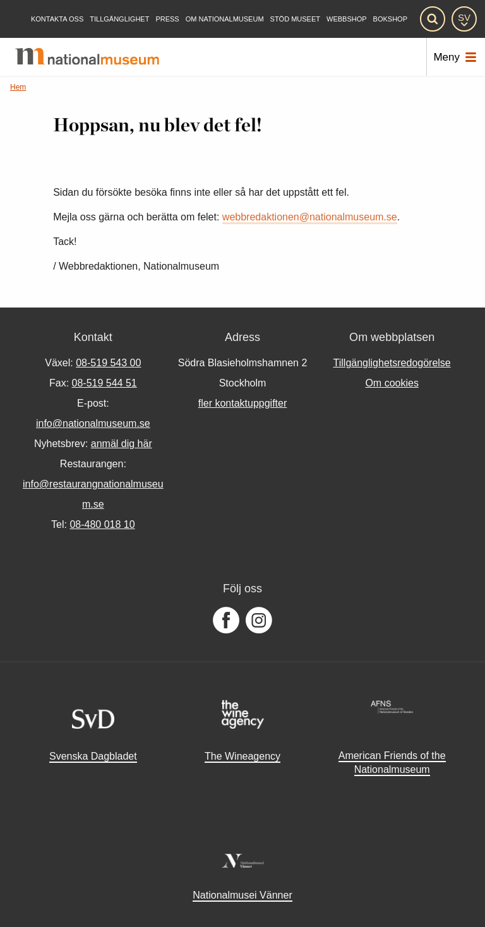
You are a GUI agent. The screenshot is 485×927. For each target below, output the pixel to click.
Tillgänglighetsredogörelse (392, 362)
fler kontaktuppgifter (242, 403)
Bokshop (390, 19)
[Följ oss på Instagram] (259, 620)
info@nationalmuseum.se (93, 423)
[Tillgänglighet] (119, 19)
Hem (18, 87)
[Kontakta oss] (57, 19)
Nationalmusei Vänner (242, 895)
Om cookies (391, 383)
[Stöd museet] (295, 19)
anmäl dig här (121, 443)
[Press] (167, 19)
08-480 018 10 (102, 524)
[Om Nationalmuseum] (225, 19)
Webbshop (346, 19)
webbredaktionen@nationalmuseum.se (309, 217)
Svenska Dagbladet (93, 756)
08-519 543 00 (108, 362)
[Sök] (432, 19)
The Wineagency (242, 756)
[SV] (464, 19)
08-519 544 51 (104, 383)
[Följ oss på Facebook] (226, 620)
